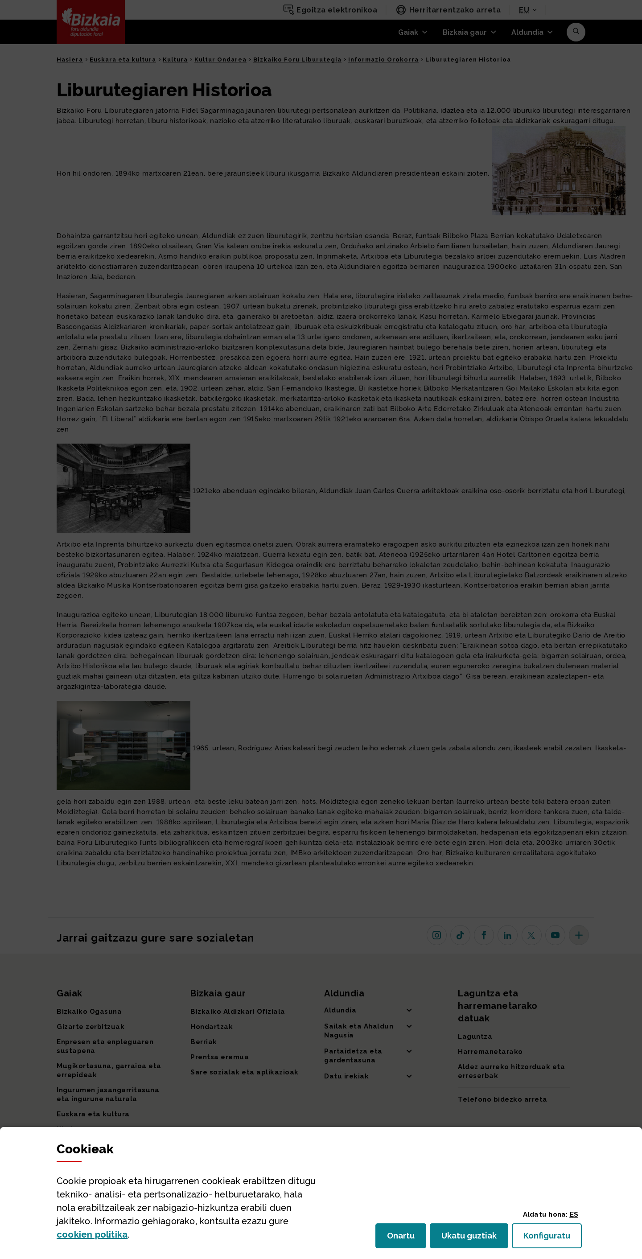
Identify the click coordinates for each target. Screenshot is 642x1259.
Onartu (406, 1238)
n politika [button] (92, 1234)
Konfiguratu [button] (552, 1238)
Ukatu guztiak (471, 1238)
